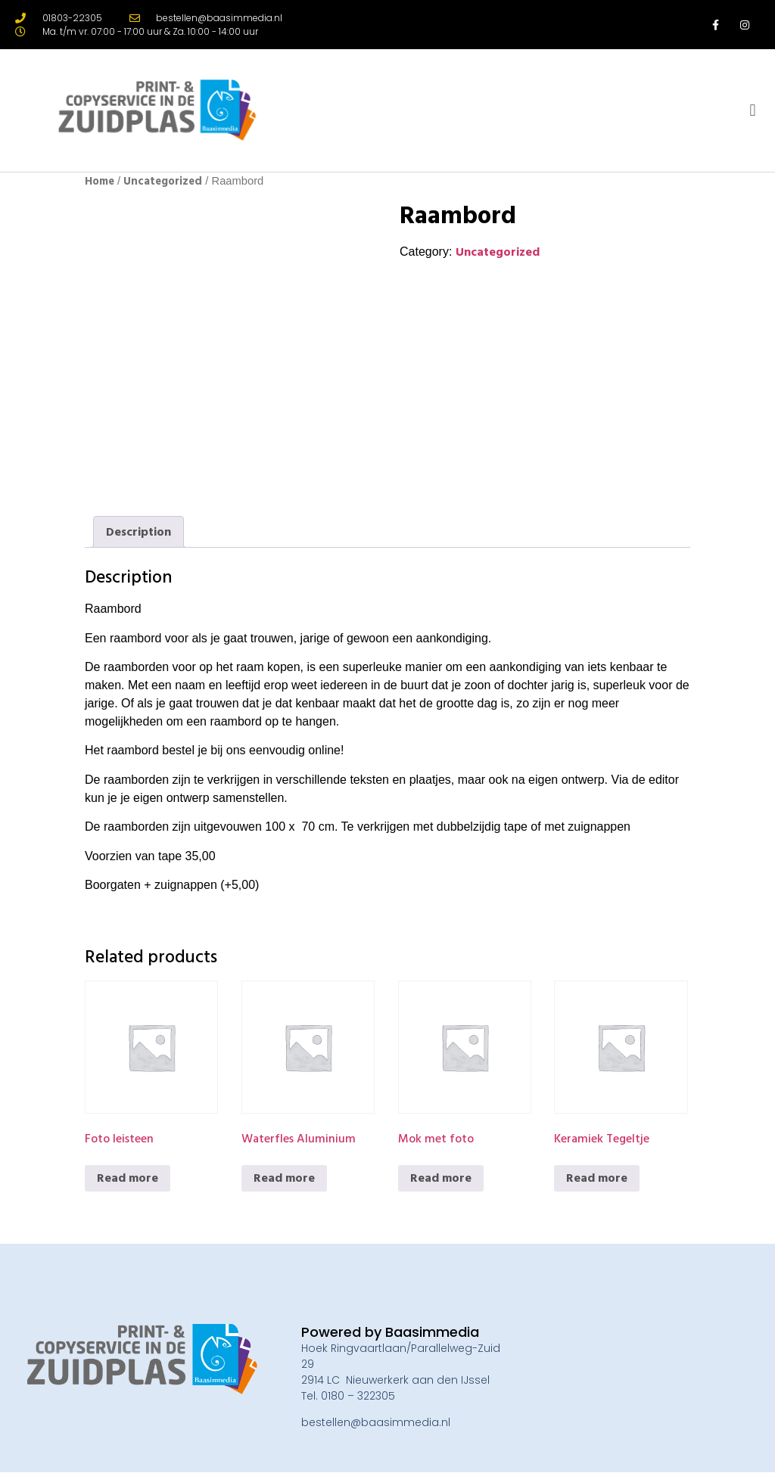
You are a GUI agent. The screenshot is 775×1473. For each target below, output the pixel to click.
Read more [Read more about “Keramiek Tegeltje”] (596, 1178)
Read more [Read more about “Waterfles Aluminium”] (284, 1178)
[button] (752, 110)
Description (138, 532)
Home (99, 181)
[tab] (138, 532)
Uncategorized (162, 181)
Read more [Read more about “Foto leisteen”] (127, 1178)
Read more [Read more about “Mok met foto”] (441, 1178)
